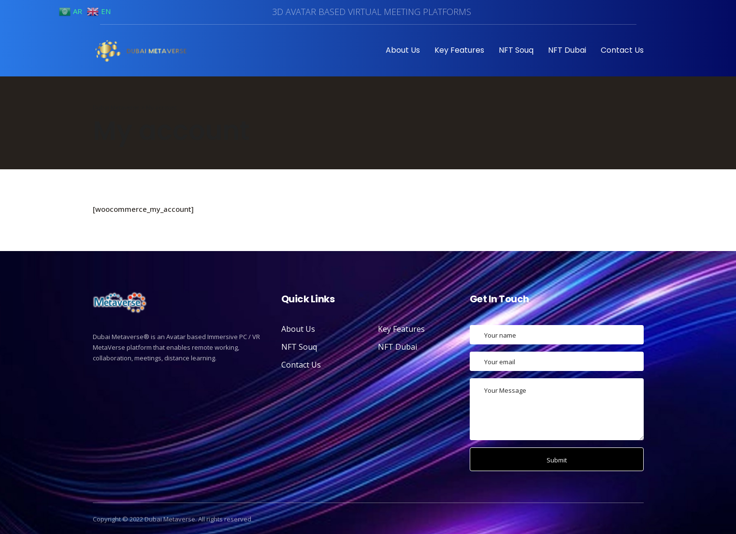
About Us (403, 50)
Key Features (459, 50)
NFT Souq (516, 50)
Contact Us (622, 50)
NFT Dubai (567, 50)
